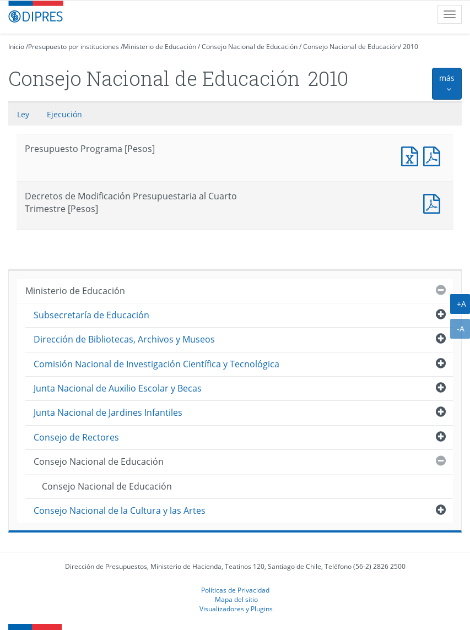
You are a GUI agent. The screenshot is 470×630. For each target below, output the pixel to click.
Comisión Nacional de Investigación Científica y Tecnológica (156, 364)
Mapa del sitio (236, 599)
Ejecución (64, 114)
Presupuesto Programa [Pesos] (412, 155)
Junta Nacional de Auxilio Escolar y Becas (118, 388)
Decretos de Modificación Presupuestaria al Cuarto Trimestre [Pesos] (434, 202)
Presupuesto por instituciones (73, 46)
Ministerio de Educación (159, 46)
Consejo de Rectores (76, 437)
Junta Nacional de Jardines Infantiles (108, 412)
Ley (23, 114)
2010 (410, 46)
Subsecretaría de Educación (91, 315)
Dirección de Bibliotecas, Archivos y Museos (124, 339)
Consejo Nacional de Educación (250, 46)
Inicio (16, 46)
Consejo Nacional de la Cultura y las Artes (120, 510)
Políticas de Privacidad (235, 589)
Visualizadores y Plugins (236, 608)
